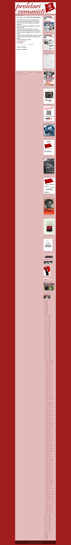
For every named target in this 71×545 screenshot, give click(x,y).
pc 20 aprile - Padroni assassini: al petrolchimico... (49, 419)
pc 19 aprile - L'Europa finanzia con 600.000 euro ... (49, 444)
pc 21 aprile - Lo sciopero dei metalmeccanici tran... (49, 395)
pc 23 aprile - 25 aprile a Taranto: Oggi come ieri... (49, 359)
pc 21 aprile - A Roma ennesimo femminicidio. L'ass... (49, 388)
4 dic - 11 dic (47, 318)
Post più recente (20, 72)
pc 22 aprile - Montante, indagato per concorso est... (49, 372)
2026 (45, 301)
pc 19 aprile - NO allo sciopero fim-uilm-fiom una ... (49, 467)
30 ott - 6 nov (47, 324)
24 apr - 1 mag (47, 356)
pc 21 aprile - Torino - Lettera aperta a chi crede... (49, 386)
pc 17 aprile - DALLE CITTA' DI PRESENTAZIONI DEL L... (49, 507)
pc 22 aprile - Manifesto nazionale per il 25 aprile (48, 380)
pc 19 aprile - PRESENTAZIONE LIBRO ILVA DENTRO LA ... (49, 459)
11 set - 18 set (47, 332)
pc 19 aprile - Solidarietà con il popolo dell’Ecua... (49, 473)
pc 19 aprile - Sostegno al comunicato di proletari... (49, 471)
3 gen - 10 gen (47, 531)
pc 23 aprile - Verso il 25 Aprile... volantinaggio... (49, 364)
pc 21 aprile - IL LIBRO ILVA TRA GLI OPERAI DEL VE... (49, 397)
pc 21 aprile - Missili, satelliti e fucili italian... (49, 406)
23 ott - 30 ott (47, 325)
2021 (45, 307)
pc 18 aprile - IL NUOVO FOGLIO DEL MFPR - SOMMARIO (49, 480)
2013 (45, 535)
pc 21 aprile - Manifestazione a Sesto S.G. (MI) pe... (49, 404)
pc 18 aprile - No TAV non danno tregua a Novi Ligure (49, 493)
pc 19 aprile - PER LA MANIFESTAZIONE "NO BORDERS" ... (48, 454)
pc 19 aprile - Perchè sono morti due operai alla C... (49, 463)
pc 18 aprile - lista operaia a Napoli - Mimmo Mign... (49, 486)
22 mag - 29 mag (47, 351)
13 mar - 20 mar (47, 519)
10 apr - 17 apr (47, 514)
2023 (45, 305)
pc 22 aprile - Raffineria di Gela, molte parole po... (49, 378)
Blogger (41, 542)
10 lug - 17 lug (47, 343)
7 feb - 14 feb (47, 525)
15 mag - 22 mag (47, 352)
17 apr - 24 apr (47, 357)
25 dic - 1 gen (47, 314)
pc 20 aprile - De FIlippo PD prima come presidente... (49, 440)
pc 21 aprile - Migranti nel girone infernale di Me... (49, 411)
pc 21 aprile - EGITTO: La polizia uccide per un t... (49, 384)
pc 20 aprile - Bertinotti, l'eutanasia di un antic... (48, 421)
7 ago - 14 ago (47, 338)
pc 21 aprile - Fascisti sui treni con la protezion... (49, 393)
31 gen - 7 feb (47, 526)
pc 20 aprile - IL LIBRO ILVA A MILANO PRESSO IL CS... (49, 423)
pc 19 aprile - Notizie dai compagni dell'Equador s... (49, 448)
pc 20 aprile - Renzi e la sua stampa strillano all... (49, 429)
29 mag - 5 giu (47, 350)
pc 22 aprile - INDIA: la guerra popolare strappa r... (49, 376)
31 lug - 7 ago (47, 339)
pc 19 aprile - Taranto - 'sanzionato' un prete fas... (49, 469)
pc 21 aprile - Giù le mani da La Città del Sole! (49, 389)
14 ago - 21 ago (47, 337)
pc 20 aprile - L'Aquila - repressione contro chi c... (49, 442)
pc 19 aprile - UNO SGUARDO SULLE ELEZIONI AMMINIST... (49, 457)
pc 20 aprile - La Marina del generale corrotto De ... (49, 436)
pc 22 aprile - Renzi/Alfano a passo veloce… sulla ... (49, 370)
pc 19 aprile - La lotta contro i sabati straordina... (49, 465)
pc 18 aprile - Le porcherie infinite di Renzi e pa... (49, 503)
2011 (45, 537)
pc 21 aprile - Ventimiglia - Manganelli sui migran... (48, 413)
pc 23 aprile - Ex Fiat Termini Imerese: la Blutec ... (49, 366)
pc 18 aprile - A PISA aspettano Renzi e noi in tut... (49, 484)
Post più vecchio (38, 72)
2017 (45, 312)
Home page (29, 72)
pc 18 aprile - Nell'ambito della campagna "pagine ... (49, 491)
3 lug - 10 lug (47, 344)
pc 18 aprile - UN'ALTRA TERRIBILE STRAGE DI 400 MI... (49, 489)
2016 (45, 313)
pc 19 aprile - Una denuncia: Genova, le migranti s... (49, 450)
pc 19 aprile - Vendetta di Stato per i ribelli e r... (49, 452)
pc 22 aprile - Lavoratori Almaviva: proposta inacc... (49, 374)
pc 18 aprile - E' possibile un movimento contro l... (49, 482)
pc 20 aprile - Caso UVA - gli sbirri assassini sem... (49, 435)
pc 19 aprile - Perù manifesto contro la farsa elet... (49, 446)
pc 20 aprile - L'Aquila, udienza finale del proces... (49, 415)
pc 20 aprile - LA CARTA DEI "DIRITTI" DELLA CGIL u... (49, 425)
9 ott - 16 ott (47, 327)
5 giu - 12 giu (47, 349)
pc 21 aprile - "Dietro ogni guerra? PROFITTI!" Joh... (49, 410)
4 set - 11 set (47, 333)
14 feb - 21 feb (47, 524)
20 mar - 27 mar (47, 518)
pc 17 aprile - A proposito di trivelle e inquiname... (49, 509)
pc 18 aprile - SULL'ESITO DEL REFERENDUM (49, 505)
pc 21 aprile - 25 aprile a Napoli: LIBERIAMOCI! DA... (49, 382)
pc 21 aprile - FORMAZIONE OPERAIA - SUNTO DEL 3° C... (49, 400)
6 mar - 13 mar (47, 520)
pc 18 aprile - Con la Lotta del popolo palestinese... (49, 496)
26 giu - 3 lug (47, 345)
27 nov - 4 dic (47, 319)
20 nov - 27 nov (47, 320)
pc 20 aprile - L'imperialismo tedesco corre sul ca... (49, 433)
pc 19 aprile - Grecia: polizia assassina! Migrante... (49, 475)
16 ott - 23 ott (47, 326)
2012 (45, 536)
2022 (45, 306)
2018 (45, 311)
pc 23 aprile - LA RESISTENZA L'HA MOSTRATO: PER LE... (49, 361)
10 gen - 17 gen (47, 530)
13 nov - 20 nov (47, 321)
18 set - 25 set (47, 331)
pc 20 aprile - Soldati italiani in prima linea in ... (49, 438)
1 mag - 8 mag (47, 355)
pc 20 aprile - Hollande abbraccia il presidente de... (49, 431)
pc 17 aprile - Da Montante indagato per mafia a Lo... (49, 511)
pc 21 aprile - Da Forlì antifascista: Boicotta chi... (49, 391)
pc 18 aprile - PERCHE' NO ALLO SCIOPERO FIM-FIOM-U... (49, 499)
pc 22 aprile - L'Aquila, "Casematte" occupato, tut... (49, 368)
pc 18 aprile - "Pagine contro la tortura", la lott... (49, 476)
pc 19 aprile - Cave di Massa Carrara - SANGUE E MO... (49, 461)
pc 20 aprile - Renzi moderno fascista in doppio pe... (49, 427)
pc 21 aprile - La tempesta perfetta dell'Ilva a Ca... (48, 402)
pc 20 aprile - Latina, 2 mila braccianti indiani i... (49, 417)
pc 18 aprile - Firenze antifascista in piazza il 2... (49, 495)
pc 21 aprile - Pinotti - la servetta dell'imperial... (49, 408)
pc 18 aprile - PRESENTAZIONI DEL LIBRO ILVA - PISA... (49, 478)
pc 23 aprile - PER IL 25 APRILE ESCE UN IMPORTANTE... (49, 363)
